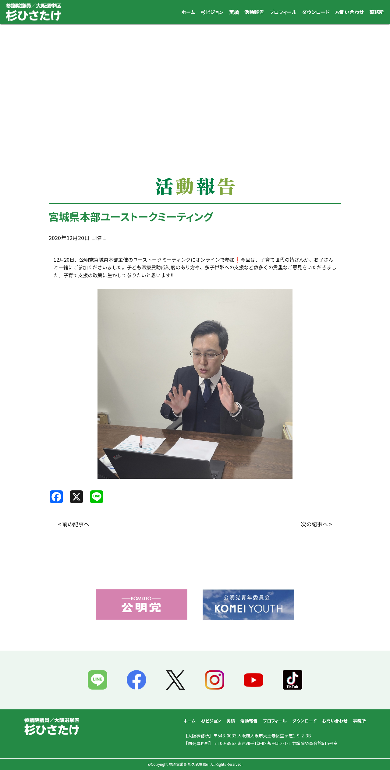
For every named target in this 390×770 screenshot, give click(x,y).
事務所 (376, 12)
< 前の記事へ (73, 524)
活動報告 (254, 12)
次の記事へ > (316, 524)
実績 (234, 12)
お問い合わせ (349, 12)
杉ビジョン (212, 12)
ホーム (188, 12)
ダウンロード (316, 12)
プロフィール (282, 12)
